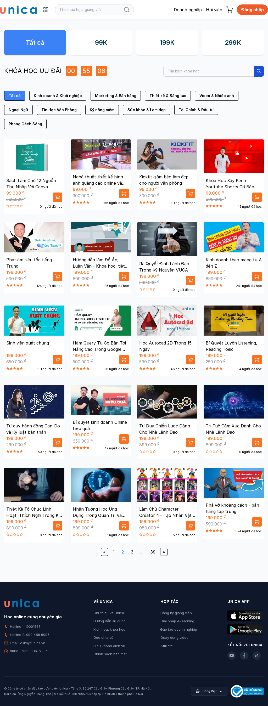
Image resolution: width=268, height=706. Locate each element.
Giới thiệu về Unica (108, 613)
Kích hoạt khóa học (109, 629)
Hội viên (214, 9)
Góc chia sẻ (103, 637)
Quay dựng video (174, 637)
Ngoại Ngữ (18, 110)
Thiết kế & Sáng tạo (167, 95)
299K (233, 42)
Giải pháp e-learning (177, 621)
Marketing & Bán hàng (115, 95)
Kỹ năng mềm (102, 110)
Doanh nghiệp (188, 9)
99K (101, 42)
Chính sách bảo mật (110, 654)
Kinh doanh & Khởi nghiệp (58, 95)
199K (167, 42)
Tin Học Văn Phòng (59, 110)
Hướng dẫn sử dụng (109, 621)
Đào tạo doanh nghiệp (178, 629)
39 (152, 552)
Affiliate (166, 646)
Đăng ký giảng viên (176, 613)
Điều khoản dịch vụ (109, 646)
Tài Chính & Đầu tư (196, 110)
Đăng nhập (252, 9)
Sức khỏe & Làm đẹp (146, 110)
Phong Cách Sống (25, 124)
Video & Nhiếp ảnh (216, 95)
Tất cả (35, 42)
